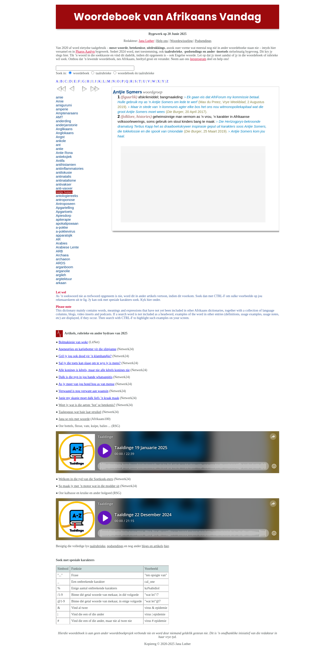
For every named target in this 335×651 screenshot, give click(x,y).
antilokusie (64, 172)
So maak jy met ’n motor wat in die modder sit (89, 486)
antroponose (65, 200)
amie (59, 97)
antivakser (63, 184)
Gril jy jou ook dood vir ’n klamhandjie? (85, 356)
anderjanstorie (66, 125)
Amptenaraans (67, 113)
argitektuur (64, 279)
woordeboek (81, 73)
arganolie (63, 271)
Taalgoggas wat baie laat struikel (80, 412)
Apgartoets (64, 212)
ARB (59, 251)
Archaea (62, 255)
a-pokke (62, 227)
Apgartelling (65, 208)
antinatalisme (66, 180)
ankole (61, 141)
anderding (63, 121)
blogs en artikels (152, 546)
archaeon (63, 259)
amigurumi (64, 105)
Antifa (60, 161)
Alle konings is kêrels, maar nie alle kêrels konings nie (94, 370)
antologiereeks (67, 196)
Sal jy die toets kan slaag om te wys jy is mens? (90, 363)
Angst (60, 137)
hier (166, 546)
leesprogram (198, 59)
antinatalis (63, 176)
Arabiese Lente (67, 247)
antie (59, 149)
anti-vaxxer (64, 188)
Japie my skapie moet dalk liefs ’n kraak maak (89, 398)
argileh (61, 275)
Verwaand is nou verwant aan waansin (83, 391)
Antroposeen (65, 204)
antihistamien (66, 164)
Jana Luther (146, 41)
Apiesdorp (63, 215)
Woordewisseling (181, 41)
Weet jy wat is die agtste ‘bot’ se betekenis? (87, 405)
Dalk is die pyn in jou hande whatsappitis (85, 377)
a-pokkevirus (65, 231)
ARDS (60, 263)
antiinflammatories (70, 168)
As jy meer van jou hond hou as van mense (86, 384)
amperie (62, 109)
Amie (60, 101)
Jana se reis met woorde (74, 419)
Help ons (162, 41)
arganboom (64, 267)
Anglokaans (65, 133)
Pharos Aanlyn (85, 51)
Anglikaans (64, 129)
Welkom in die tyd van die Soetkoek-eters (86, 479)
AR (58, 239)
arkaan (61, 283)
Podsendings (203, 41)
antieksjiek (64, 157)
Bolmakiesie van (73, 342)
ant (58, 145)
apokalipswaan (67, 223)
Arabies (61, 243)
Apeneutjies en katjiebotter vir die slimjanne (87, 349)
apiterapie (63, 219)
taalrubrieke (103, 73)
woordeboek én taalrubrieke (136, 73)
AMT (59, 117)
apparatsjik (64, 235)
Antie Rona (64, 153)
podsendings (115, 546)
